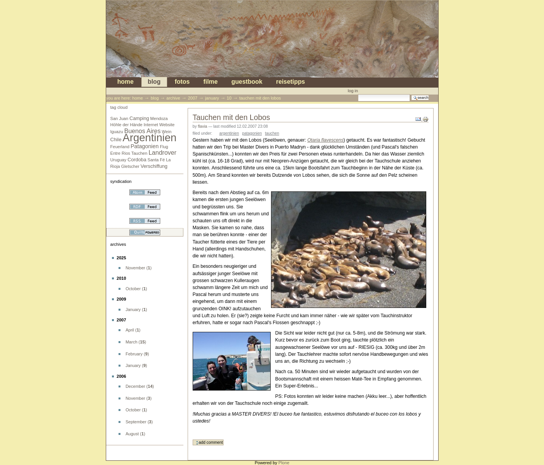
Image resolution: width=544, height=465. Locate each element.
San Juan (119, 118)
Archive (173, 98)
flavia (202, 126)
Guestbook (246, 82)
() (138, 267)
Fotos (182, 82)
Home (125, 82)
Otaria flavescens (325, 140)
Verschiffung (154, 166)
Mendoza (159, 118)
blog (154, 82)
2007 (193, 98)
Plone (283, 462)
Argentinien (150, 138)
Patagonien (144, 146)
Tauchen (139, 153)
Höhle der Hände (126, 124)
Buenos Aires (142, 131)
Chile (116, 139)
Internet (151, 124)
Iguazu (116, 131)
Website (167, 124)
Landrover (162, 152)
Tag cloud (119, 107)
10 (229, 98)
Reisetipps (290, 82)
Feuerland (120, 146)
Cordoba (136, 159)
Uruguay (118, 159)
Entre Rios (120, 153)
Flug (164, 146)
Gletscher (130, 166)
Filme (210, 82)
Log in (353, 90)
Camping (139, 118)
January (212, 98)
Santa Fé (156, 159)
